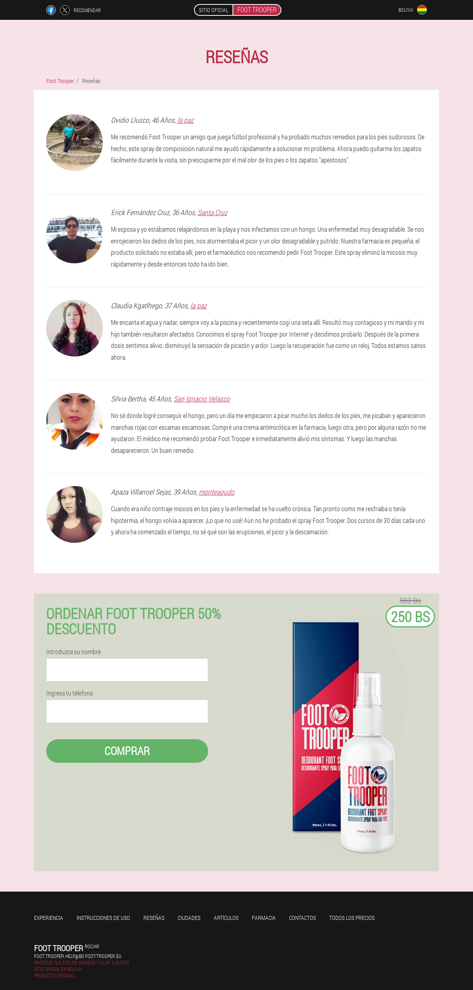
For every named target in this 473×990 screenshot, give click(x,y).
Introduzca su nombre (73, 652)
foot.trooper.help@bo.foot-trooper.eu (77, 956)
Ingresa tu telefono (69, 693)
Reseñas (153, 918)
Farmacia (264, 918)
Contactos (302, 918)
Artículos (226, 918)
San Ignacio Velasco (202, 398)
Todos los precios (352, 918)
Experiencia (48, 918)
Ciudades (189, 918)
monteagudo (216, 492)
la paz (185, 120)
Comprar (127, 750)
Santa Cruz (212, 212)
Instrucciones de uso (103, 918)
